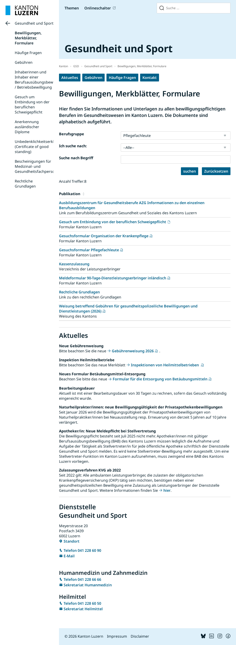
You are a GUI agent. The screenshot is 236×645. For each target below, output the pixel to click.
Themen (72, 8)
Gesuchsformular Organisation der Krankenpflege (103, 235)
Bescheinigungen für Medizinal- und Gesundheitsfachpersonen (38, 166)
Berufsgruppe (71, 133)
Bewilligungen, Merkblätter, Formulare (28, 38)
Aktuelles (69, 77)
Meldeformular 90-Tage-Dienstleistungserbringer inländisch (112, 278)
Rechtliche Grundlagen (25, 184)
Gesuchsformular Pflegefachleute (89, 249)
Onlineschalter (97, 8)
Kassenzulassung (74, 263)
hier (167, 490)
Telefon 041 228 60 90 (82, 550)
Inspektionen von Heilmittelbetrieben (165, 364)
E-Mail (69, 555)
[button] (155, 193)
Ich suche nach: (73, 145)
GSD (76, 66)
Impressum (117, 636)
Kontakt (149, 77)
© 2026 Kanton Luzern (84, 636)
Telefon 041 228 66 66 (82, 579)
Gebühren (23, 62)
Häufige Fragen (28, 52)
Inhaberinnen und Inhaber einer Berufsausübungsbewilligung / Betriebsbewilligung (40, 79)
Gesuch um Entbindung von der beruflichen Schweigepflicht (32, 104)
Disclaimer (140, 636)
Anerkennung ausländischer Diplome (27, 126)
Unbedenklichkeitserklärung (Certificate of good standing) (40, 146)
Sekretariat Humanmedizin (88, 584)
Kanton (63, 66)
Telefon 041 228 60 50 (82, 603)
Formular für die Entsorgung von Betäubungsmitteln (160, 379)
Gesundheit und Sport (34, 23)
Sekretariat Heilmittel (83, 608)
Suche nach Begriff (76, 157)
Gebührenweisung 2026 (133, 350)
